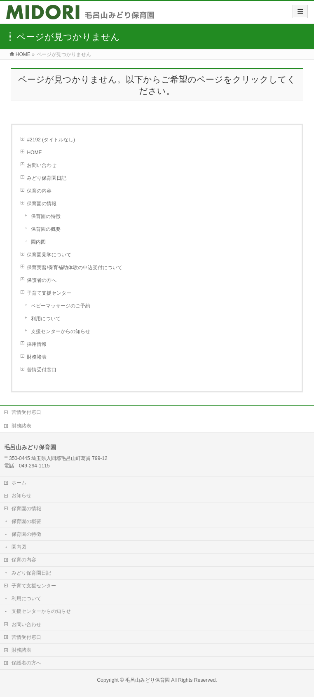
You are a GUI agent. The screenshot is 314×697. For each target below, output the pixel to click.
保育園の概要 (46, 229)
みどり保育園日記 (46, 178)
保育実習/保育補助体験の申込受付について (74, 267)
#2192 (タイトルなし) (51, 140)
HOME (34, 152)
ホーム (19, 483)
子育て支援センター (49, 293)
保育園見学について (49, 255)
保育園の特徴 (46, 216)
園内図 (38, 242)
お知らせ (21, 495)
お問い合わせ (41, 165)
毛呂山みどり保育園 (147, 680)
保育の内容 (39, 191)
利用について (46, 319)
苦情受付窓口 (41, 370)
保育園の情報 (41, 204)
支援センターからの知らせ (60, 331)
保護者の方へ (41, 280)
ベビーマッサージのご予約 (60, 306)
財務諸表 (37, 357)
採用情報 (37, 344)
